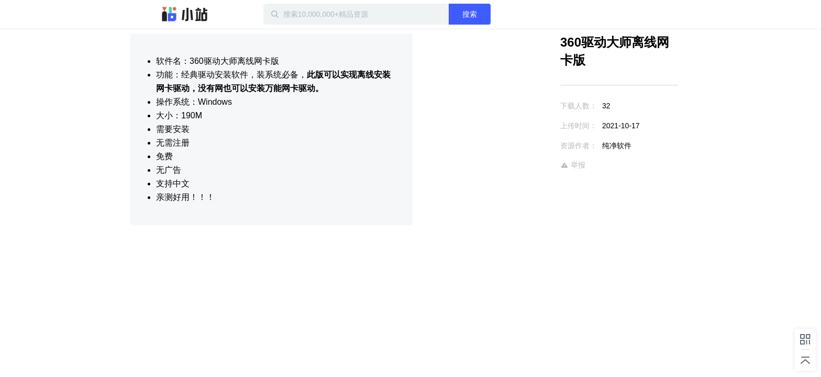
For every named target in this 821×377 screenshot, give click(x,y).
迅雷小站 (184, 14)
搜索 (503, 14)
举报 (542, 147)
